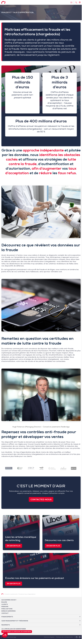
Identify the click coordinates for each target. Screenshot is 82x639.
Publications (6, 609)
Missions (4, 606)
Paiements (5, 625)
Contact (5, 613)
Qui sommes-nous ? (8, 600)
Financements (7, 617)
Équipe (4, 602)
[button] (5, 635)
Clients (4, 604)
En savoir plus (13, 546)
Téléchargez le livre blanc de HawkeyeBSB (16, 631)
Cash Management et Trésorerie (14, 621)
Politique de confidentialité (64, 637)
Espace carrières (8, 611)
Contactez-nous (41, 499)
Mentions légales (49, 637)
